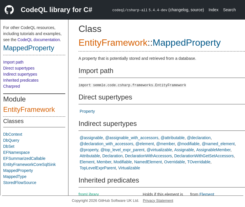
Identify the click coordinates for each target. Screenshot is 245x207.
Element (87, 162)
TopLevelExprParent (98, 168)
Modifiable (123, 162)
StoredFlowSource (19, 182)
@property (89, 149)
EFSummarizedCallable (24, 158)
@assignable (91, 137)
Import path (13, 62)
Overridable (174, 162)
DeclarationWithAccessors (148, 156)
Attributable (90, 156)
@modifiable (188, 143)
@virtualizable (159, 149)
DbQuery (11, 140)
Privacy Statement (158, 200)
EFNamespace (16, 152)
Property (87, 111)
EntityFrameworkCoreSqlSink (29, 164)
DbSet (8, 146)
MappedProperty (28, 48)
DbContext (12, 134)
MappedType (14, 176)
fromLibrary (89, 194)
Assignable (184, 149)
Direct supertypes (19, 68)
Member (104, 162)
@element (144, 143)
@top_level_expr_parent (122, 149)
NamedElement (148, 162)
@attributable (173, 137)
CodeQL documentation (39, 39)
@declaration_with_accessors (106, 143)
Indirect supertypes (20, 74)
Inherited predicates (21, 80)
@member (165, 143)
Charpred (11, 86)
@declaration (199, 137)
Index (213, 9)
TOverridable (198, 162)
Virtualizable (129, 168)
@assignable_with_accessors (131, 137)
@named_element (218, 143)
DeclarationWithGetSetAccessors (204, 156)
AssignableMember (213, 149)
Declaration (112, 156)
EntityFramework (29, 109)
